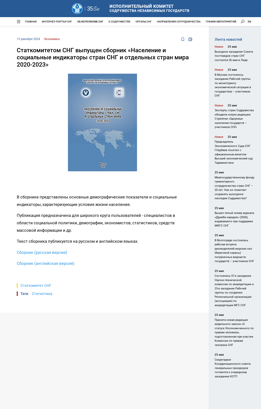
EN (249, 21)
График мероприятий (221, 21)
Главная (31, 21)
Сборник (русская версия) (42, 252)
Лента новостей (228, 39)
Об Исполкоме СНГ (90, 21)
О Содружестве (119, 21)
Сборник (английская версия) (45, 263)
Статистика (42, 293)
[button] (164, 77)
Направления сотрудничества (178, 21)
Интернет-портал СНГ (57, 21)
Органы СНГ (144, 21)
